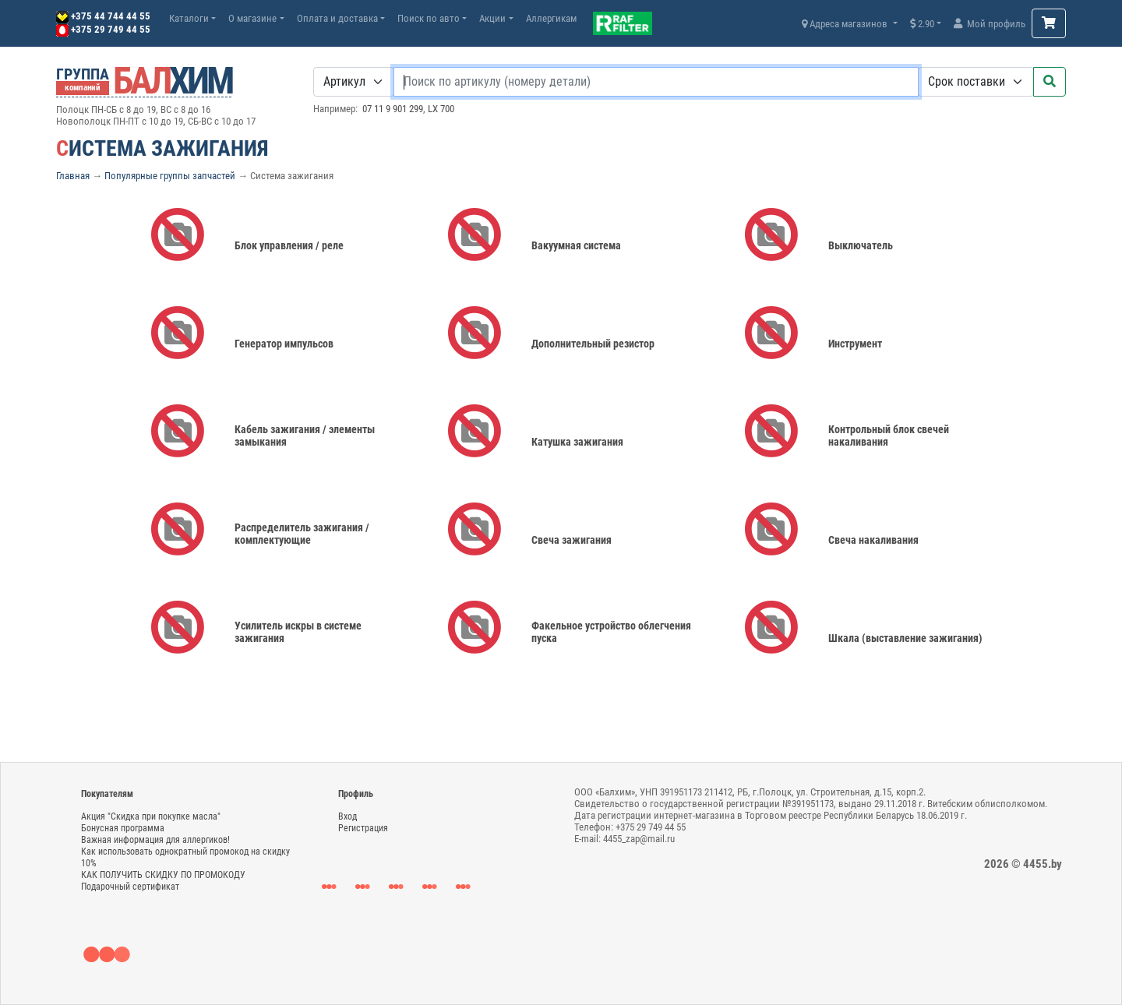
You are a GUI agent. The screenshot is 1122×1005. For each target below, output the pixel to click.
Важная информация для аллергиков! (155, 839)
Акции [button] (492, 18)
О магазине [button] (252, 18)
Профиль (355, 793)
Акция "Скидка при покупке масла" (151, 816)
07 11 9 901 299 (392, 109)
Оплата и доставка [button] (337, 18)
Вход (347, 816)
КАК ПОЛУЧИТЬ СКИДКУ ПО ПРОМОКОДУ (163, 874)
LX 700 (441, 109)
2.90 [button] (922, 24)
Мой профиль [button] (989, 24)
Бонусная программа (122, 828)
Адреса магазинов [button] (846, 24)
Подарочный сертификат (130, 886)
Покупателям (107, 793)
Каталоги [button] (189, 18)
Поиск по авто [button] (428, 18)
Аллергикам (551, 18)
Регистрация (363, 828)
